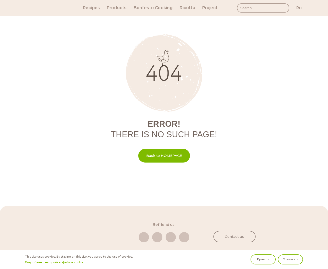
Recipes (91, 7)
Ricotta (187, 7)
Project (210, 7)
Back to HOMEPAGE (164, 155)
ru (299, 7)
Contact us (234, 236)
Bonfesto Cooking (153, 7)
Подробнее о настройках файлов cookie (54, 262)
